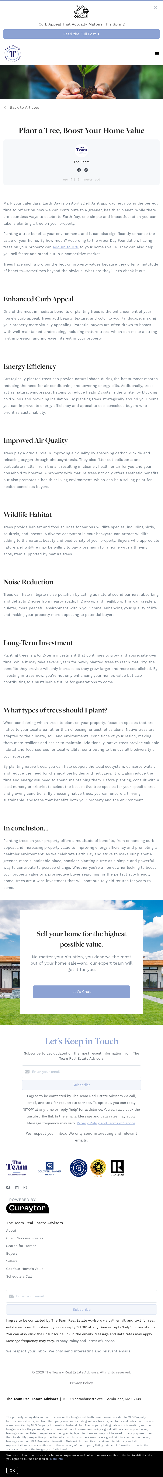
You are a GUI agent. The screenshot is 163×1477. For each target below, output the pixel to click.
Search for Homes (21, 1246)
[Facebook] (8, 1187)
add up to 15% (66, 247)
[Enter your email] (85, 1072)
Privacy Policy (81, 1383)
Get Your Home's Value (25, 1269)
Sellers (11, 1261)
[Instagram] (25, 1187)
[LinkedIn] (16, 1187)
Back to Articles (24, 107)
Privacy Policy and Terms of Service (106, 1123)
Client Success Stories (24, 1238)
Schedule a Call (19, 1276)
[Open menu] (157, 53)
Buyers (11, 1253)
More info (56, 1458)
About (11, 1230)
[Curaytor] (27, 1212)
